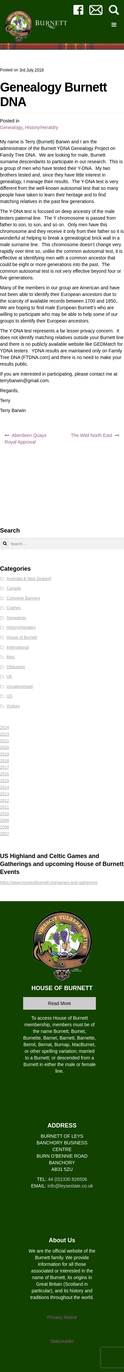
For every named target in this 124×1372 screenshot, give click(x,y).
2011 (4, 807)
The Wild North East (91, 435)
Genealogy (11, 127)
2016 (4, 774)
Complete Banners (23, 598)
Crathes (14, 608)
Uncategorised (20, 686)
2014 (4, 787)
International (18, 647)
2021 (4, 741)
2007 (4, 833)
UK (9, 676)
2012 (4, 800)
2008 (4, 827)
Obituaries (16, 667)
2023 (4, 734)
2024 (4, 727)
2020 (4, 747)
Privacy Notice (62, 1317)
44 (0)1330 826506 (67, 1179)
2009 (4, 820)
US (9, 696)
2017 (4, 767)
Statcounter (62, 1341)
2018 (4, 760)
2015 (4, 780)
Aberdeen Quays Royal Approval (26, 439)
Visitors (13, 706)
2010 (4, 814)
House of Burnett (22, 637)
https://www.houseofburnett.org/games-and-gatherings (49, 882)
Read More (59, 1003)
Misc (11, 657)
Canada (14, 588)
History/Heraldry (41, 127)
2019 (4, 754)
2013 (4, 794)
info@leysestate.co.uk (70, 1186)
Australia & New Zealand (29, 578)
